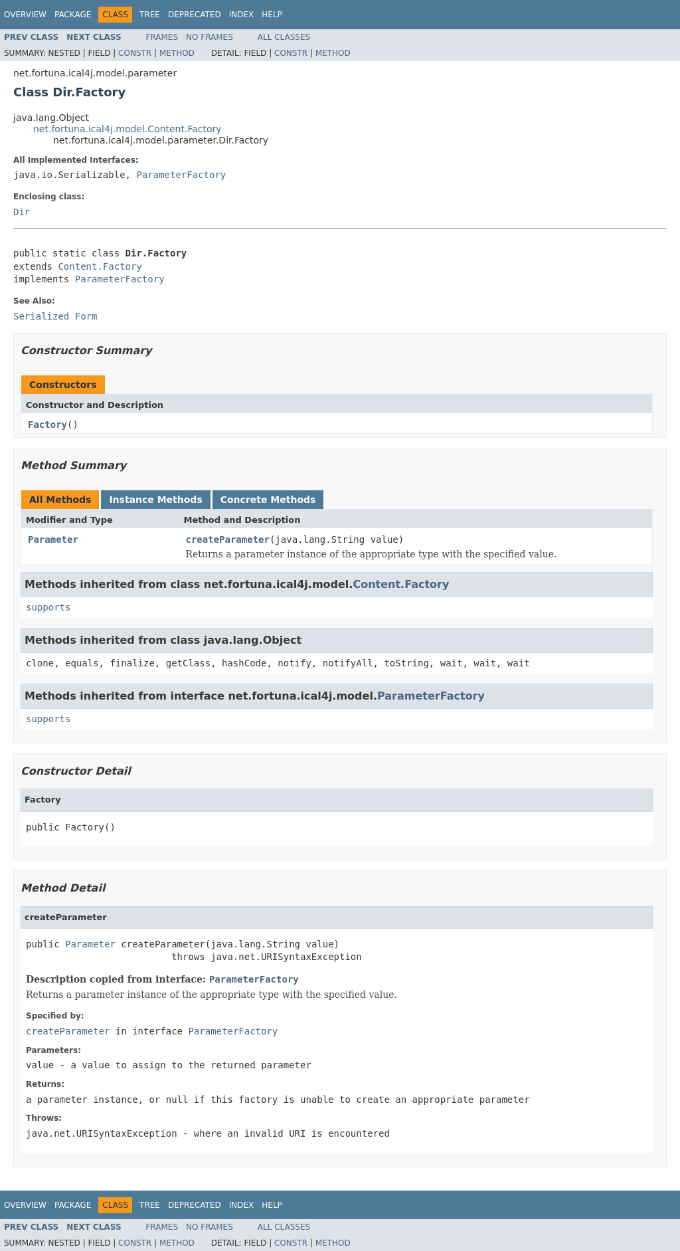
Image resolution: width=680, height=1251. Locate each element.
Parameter (53, 539)
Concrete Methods (268, 499)
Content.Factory (99, 266)
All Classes (284, 37)
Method (177, 53)
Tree (149, 14)
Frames (162, 37)
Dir (21, 212)
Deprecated (194, 14)
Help (272, 14)
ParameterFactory (181, 174)
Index (241, 14)
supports (48, 607)
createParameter (228, 539)
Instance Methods (155, 499)
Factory (47, 424)
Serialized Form (55, 316)
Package (72, 14)
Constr (134, 53)
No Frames (209, 37)
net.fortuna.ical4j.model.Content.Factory (127, 129)
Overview (25, 14)
